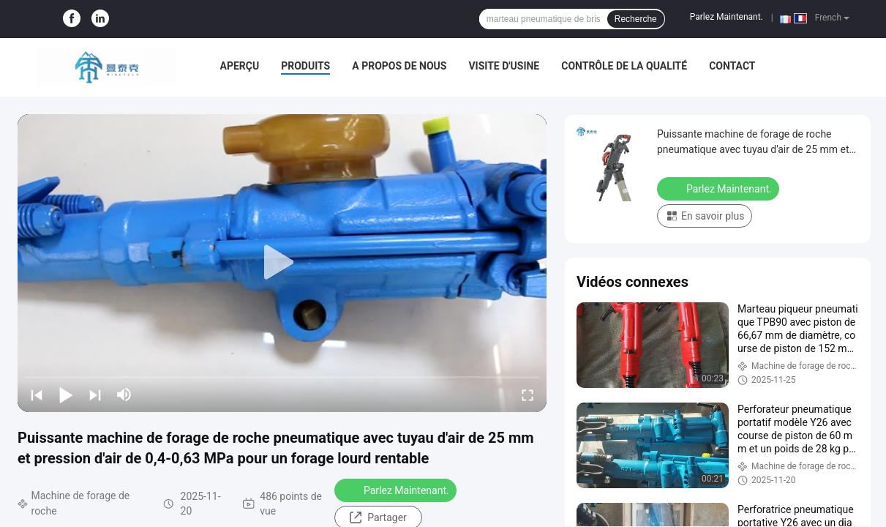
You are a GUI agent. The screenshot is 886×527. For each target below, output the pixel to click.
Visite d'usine (503, 66)
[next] (95, 394)
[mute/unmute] (124, 394)
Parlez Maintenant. (726, 17)
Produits (305, 66)
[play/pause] (65, 394)
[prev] (36, 394)
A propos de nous (399, 66)
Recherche (636, 19)
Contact (732, 66)
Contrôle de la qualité (624, 66)
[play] (282, 262)
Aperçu (240, 66)
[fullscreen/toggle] (527, 394)
